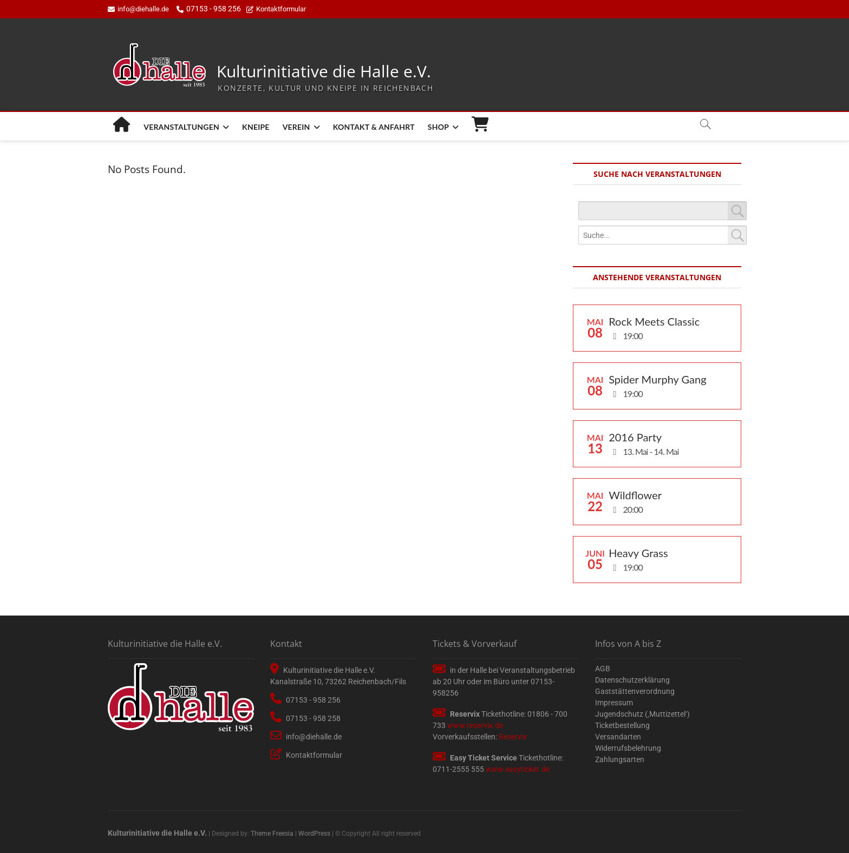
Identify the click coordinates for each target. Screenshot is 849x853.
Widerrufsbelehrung (628, 748)
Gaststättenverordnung (635, 691)
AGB (602, 668)
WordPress (314, 833)
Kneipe (256, 126)
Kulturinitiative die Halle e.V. (324, 72)
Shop (438, 126)
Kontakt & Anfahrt (374, 126)
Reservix (513, 736)
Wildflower (635, 494)
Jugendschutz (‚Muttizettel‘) (642, 714)
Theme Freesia (272, 833)
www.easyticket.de (518, 769)
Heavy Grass (638, 552)
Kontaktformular (276, 9)
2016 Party (635, 437)
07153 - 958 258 (305, 718)
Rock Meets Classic (654, 321)
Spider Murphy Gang (657, 379)
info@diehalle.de (138, 9)
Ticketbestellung (622, 725)
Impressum (614, 702)
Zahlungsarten (619, 759)
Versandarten (618, 736)
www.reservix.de (475, 725)
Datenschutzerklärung (632, 680)
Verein (296, 126)
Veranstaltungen (181, 126)
